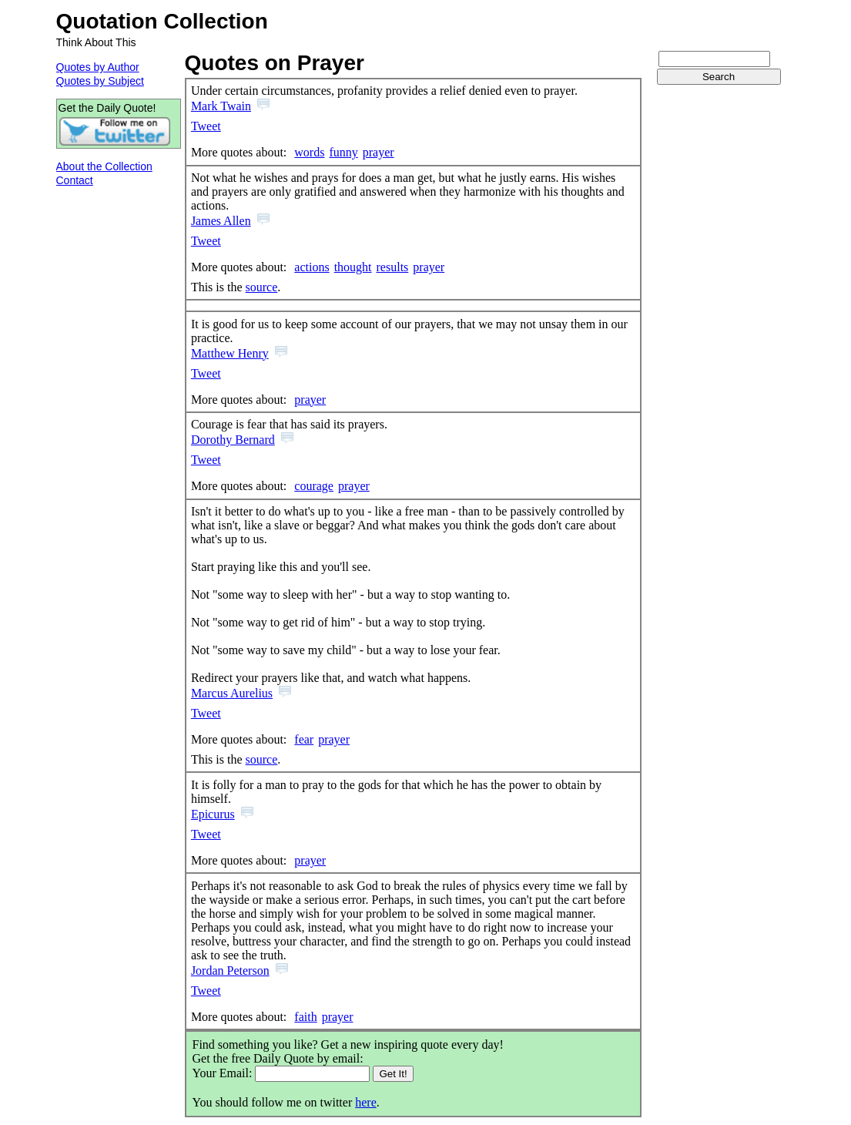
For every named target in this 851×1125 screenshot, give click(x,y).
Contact (74, 180)
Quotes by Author (97, 67)
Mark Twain (221, 105)
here (366, 1102)
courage (313, 485)
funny (343, 152)
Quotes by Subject (100, 81)
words (309, 152)
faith (305, 1016)
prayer (378, 152)
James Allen (221, 220)
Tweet (206, 126)
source (262, 287)
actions (311, 267)
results (393, 267)
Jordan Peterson (230, 970)
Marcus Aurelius (232, 693)
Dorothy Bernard (233, 439)
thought (353, 267)
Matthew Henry (230, 353)
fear (303, 739)
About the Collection (104, 166)
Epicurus (213, 814)
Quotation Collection (162, 21)
